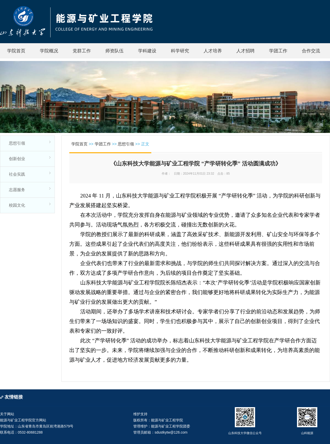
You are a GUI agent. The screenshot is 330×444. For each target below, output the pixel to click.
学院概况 (49, 50)
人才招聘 (245, 50)
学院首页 (16, 50)
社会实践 (17, 174)
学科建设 (147, 50)
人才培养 (213, 50)
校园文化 (17, 205)
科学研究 (180, 50)
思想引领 (17, 143)
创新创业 (17, 159)
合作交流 (311, 50)
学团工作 (278, 50)
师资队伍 (114, 50)
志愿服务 (17, 190)
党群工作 (82, 50)
